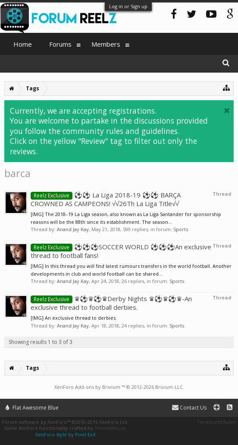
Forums (60, 44)
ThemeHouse (110, 428)
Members (105, 44)
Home (22, 44)
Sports (180, 229)
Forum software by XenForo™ (65, 422)
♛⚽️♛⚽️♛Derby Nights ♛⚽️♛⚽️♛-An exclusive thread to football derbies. (111, 303)
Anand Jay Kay (73, 229)
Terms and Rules (216, 422)
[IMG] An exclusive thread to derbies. (74, 318)
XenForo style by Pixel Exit (65, 434)
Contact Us (189, 407)
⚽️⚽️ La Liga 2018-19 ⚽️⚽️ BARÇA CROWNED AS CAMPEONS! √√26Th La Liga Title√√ (106, 199)
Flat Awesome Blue (32, 407)
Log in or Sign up (128, 6)
